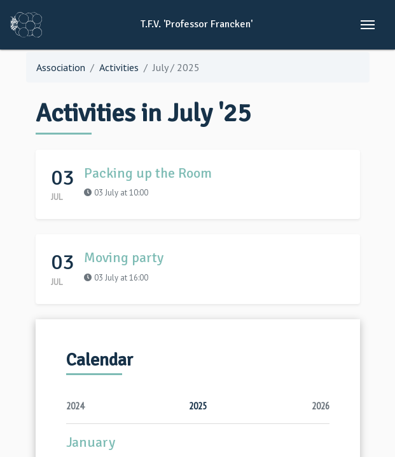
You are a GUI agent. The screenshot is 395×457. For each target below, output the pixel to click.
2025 (198, 405)
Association (60, 67)
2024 (75, 405)
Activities (119, 67)
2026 (320, 405)
